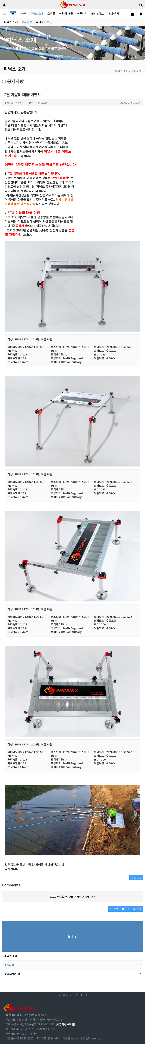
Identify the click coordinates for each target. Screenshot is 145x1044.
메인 (23, 13)
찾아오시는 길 (44, 22)
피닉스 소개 (37, 13)
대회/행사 (113, 13)
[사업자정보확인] (65, 1024)
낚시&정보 (97, 13)
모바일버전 (81, 995)
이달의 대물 (66, 13)
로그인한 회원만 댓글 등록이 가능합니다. (72, 896)
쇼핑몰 (51, 13)
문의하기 (63, 995)
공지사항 (27, 22)
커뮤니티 (82, 13)
